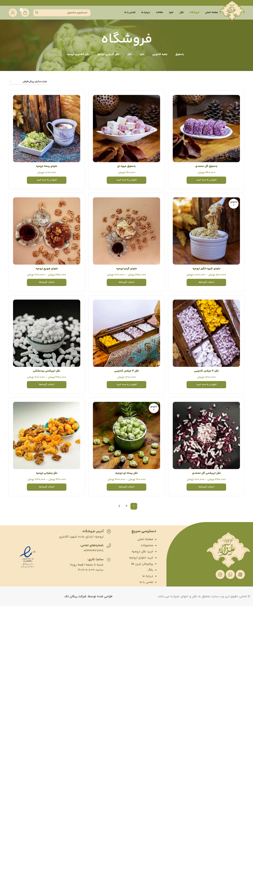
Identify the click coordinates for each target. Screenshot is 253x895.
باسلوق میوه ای (126, 166)
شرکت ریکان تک (75, 596)
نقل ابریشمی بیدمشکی (46, 371)
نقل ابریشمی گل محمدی (206, 473)
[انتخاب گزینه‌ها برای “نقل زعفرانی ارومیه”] (46, 487)
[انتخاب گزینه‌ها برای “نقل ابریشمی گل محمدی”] (206, 487)
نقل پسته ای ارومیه (126, 473)
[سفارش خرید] (28, 82)
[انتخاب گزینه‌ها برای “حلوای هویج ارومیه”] (46, 282)
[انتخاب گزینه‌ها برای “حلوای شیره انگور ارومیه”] (206, 282)
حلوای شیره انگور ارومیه (206, 269)
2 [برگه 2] (126, 506)
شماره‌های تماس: (92, 545)
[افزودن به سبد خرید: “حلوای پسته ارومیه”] (46, 180)
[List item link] (135, 539)
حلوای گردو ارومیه (126, 269)
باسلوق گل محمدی (206, 166)
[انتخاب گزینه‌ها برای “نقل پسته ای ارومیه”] (126, 487)
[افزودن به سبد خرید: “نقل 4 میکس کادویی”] (206, 384)
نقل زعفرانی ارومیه (47, 473)
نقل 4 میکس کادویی (206, 371)
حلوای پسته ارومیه (46, 166)
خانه (241, 82)
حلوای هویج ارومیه (47, 269)
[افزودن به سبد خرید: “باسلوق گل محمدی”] (206, 180)
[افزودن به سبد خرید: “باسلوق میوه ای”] (126, 180)
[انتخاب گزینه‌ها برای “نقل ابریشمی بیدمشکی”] (46, 384)
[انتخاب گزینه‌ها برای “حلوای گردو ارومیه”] (126, 282)
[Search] (62, 12)
